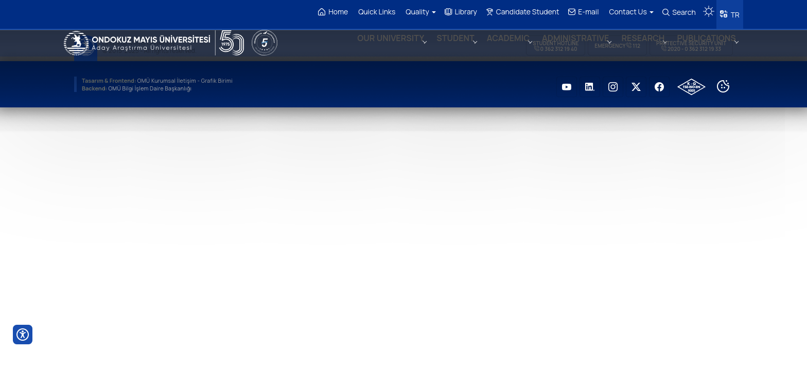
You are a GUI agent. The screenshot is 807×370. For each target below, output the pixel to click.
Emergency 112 (617, 41)
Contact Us (628, 11)
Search (676, 12)
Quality (417, 11)
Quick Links (373, 11)
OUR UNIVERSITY (377, 48)
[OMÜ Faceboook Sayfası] (659, 82)
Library (458, 12)
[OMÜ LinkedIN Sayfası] (590, 82)
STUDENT (445, 48)
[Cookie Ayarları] (723, 81)
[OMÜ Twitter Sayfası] (636, 82)
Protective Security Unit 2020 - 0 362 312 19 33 (691, 41)
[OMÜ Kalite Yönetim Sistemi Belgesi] (691, 82)
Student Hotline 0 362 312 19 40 (555, 41)
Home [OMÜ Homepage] (330, 12)
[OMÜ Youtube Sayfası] (566, 82)
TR (733, 12)
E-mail (580, 12)
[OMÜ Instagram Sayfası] (613, 82)
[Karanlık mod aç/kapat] (705, 8)
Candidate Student (519, 12)
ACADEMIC (499, 48)
